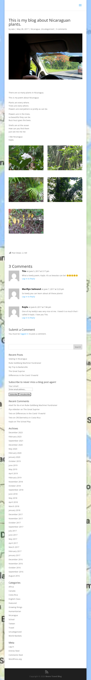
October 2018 (15, 486)
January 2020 (14, 457)
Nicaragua (35, 29)
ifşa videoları (14, 409)
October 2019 (15, 461)
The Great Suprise (17, 371)
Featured (13, 603)
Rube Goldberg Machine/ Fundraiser (25, 363)
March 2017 (14, 547)
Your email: (14, 386)
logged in (24, 334)
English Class (14, 599)
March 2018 (14, 506)
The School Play (24, 421)
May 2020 (13, 449)
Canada (12, 591)
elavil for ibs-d (15, 405)
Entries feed (14, 651)
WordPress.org (15, 659)
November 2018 (16, 481)
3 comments (61, 29)
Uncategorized (47, 29)
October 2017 (15, 522)
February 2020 (15, 453)
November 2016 (16, 563)
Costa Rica (13, 595)
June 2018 (13, 494)
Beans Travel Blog (54, 676)
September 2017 (16, 526)
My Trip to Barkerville (18, 367)
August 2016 (14, 576)
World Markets (15, 636)
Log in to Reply (28, 278)
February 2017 (15, 551)
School (12, 619)
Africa (11, 586)
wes (13, 29)
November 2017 (16, 518)
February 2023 (15, 436)
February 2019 (15, 477)
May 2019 (13, 469)
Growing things (15, 607)
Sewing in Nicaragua (18, 359)
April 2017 (13, 543)
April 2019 (13, 473)
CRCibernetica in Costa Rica (28, 417)
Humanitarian (15, 611)
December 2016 (16, 559)
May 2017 (13, 539)
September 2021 (16, 440)
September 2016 (16, 571)
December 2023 (16, 432)
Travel (11, 627)
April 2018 (13, 502)
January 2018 (14, 510)
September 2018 (16, 490)
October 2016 (15, 567)
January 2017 (14, 555)
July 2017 (13, 530)
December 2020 (16, 445)
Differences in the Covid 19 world (23, 375)
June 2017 (13, 535)
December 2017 (16, 514)
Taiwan (12, 623)
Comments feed (16, 655)
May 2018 (13, 498)
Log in (11, 646)
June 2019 (13, 465)
